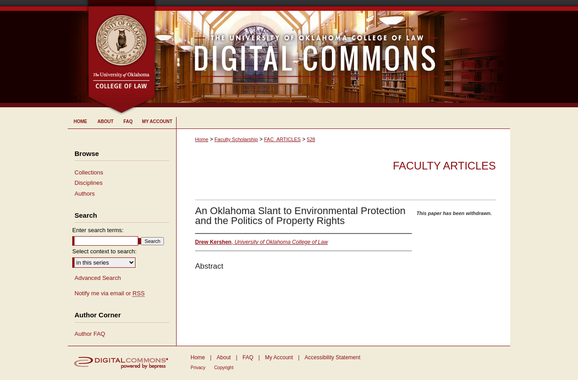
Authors (85, 193)
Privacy (198, 367)
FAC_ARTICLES (282, 139)
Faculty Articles (444, 166)
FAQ (247, 357)
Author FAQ (90, 333)
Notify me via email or (109, 293)
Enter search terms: (97, 230)
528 (311, 139)
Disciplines (89, 182)
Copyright (223, 367)
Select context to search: (104, 251)
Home (201, 139)
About (224, 357)
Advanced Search (98, 278)
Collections (89, 172)
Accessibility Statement (332, 357)
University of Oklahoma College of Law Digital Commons (333, 53)
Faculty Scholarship (236, 139)
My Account (279, 357)
